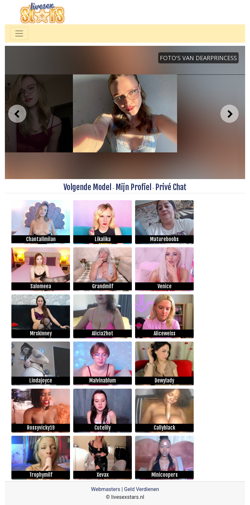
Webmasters (105, 489)
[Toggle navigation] (19, 33)
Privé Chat (171, 187)
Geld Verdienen (141, 489)
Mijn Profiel (133, 187)
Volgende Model (87, 187)
